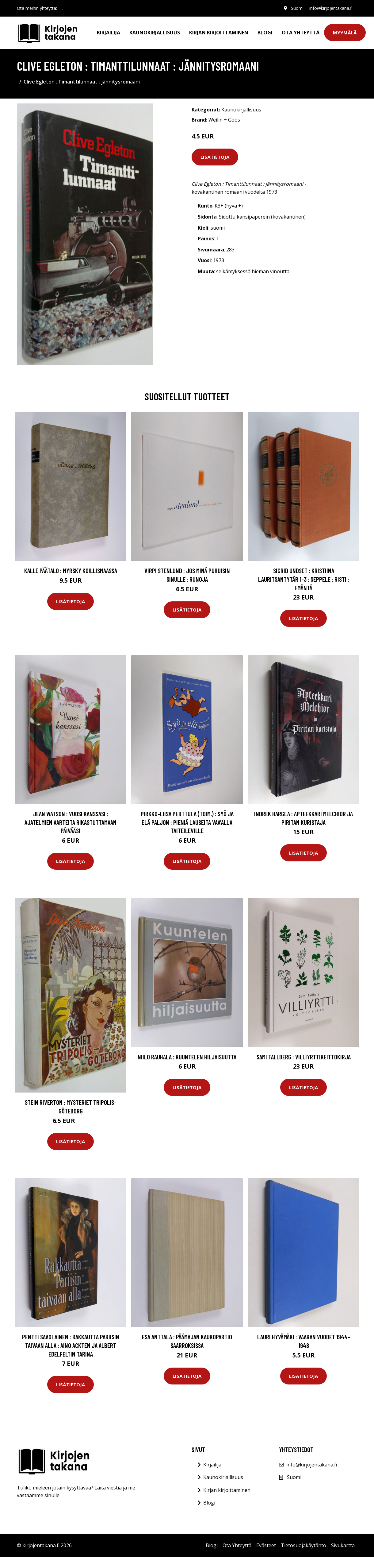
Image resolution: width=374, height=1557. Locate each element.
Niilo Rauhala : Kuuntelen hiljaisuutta (187, 1057)
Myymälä (345, 32)
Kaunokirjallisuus (154, 32)
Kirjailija (108, 32)
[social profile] (62, 8)
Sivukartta (343, 1545)
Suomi (296, 8)
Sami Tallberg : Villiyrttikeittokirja (304, 1057)
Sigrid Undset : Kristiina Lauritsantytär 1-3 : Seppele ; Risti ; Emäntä (303, 579)
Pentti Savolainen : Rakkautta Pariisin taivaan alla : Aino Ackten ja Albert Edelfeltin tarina (70, 1345)
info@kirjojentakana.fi (330, 8)
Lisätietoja (214, 157)
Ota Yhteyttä (300, 32)
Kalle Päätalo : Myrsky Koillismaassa (70, 570)
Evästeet (266, 1545)
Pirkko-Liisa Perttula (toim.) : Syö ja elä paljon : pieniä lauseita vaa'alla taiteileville (187, 822)
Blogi (265, 32)
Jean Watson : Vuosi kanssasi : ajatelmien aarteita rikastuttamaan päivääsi (70, 822)
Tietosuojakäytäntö (303, 1545)
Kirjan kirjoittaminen (218, 32)
